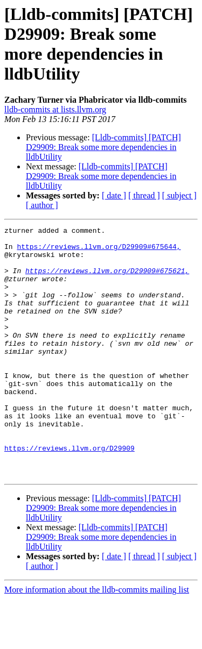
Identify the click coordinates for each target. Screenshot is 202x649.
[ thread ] (144, 195)
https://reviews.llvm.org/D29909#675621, (107, 280)
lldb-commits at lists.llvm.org (55, 109)
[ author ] (42, 205)
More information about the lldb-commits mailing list (96, 639)
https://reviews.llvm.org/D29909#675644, (98, 251)
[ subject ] (179, 195)
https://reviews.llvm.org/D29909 (69, 493)
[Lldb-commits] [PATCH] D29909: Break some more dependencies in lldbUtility (103, 147)
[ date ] (114, 195)
